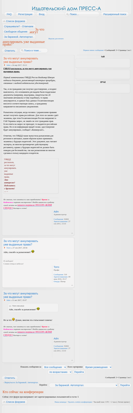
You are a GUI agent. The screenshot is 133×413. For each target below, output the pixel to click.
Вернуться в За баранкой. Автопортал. (21, 382)
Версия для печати (56, 38)
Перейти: (43, 385)
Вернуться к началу (72, 233)
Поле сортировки (90, 367)
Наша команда (60, 402)
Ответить (9, 50)
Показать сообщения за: (43, 367)
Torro (9, 248)
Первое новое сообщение (93, 50)
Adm (8, 65)
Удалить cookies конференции (80, 402)
